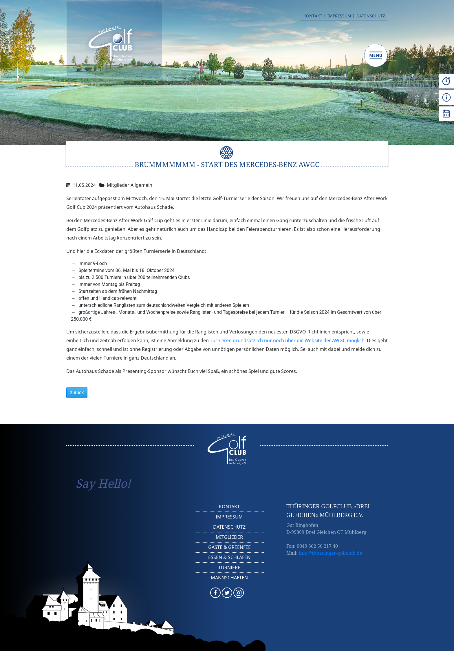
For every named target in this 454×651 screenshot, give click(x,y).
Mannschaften (229, 577)
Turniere (229, 567)
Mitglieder (229, 537)
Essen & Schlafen (229, 557)
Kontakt (312, 16)
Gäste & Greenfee (229, 547)
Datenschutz (370, 16)
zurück (77, 392)
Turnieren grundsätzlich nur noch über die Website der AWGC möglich (287, 340)
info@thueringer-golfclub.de (330, 553)
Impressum (339, 16)
